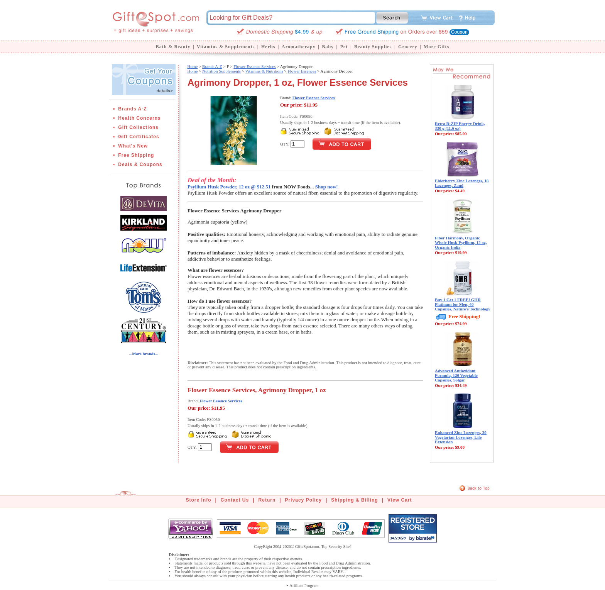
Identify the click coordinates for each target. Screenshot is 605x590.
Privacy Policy (303, 500)
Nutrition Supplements (221, 71)
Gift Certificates (138, 136)
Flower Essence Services (254, 66)
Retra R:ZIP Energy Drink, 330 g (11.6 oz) (460, 126)
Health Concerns (139, 118)
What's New (133, 146)
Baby (328, 46)
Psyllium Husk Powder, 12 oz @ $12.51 (229, 187)
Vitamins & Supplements (226, 46)
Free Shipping (136, 155)
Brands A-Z (132, 109)
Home (192, 66)
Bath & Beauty (173, 46)
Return (267, 500)
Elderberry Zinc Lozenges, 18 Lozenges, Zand (461, 183)
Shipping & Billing (354, 500)
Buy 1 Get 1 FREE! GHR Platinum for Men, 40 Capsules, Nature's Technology (462, 304)
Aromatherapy (299, 46)
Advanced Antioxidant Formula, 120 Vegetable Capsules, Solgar (456, 375)
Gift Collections (138, 127)
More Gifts (436, 46)
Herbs (268, 46)
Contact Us (235, 500)
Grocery (407, 46)
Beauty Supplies (373, 46)
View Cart (399, 500)
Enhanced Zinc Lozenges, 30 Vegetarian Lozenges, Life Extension (461, 437)
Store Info (198, 500)
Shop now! (326, 187)
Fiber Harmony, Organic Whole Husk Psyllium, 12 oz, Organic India (461, 242)
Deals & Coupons (140, 164)
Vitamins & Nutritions (264, 71)
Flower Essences (302, 71)
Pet (344, 46)
